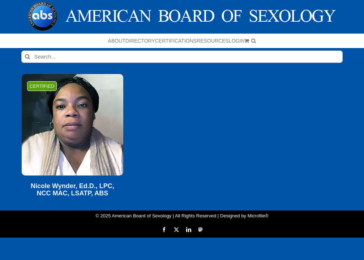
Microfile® (258, 215)
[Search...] (181, 57)
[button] (253, 41)
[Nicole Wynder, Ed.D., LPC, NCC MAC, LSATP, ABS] (72, 125)
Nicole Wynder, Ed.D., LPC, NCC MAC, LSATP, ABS (72, 190)
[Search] (27, 57)
